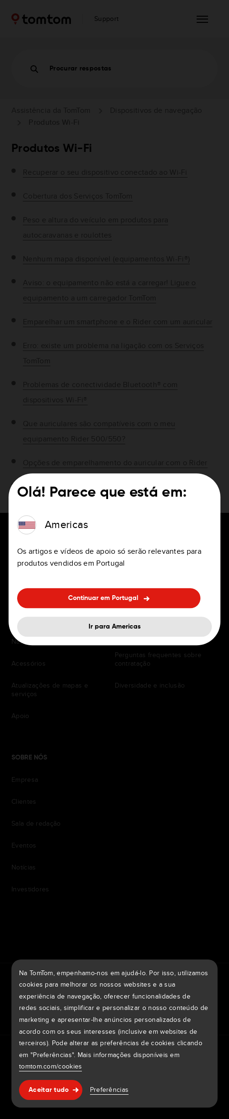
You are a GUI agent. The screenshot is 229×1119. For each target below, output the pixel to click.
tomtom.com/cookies (50, 1066)
